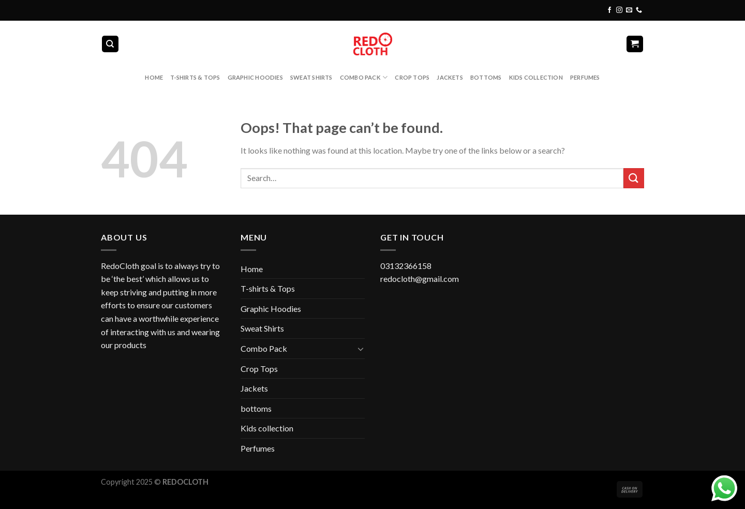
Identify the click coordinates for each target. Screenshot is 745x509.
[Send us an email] (629, 10)
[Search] (110, 44)
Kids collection (536, 77)
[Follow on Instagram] (619, 10)
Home (154, 77)
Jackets (450, 77)
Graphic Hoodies (255, 77)
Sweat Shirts (311, 77)
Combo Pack (364, 77)
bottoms (486, 77)
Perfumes (585, 77)
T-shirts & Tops (195, 77)
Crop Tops (412, 77)
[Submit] (633, 178)
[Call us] (639, 10)
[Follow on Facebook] (609, 10)
